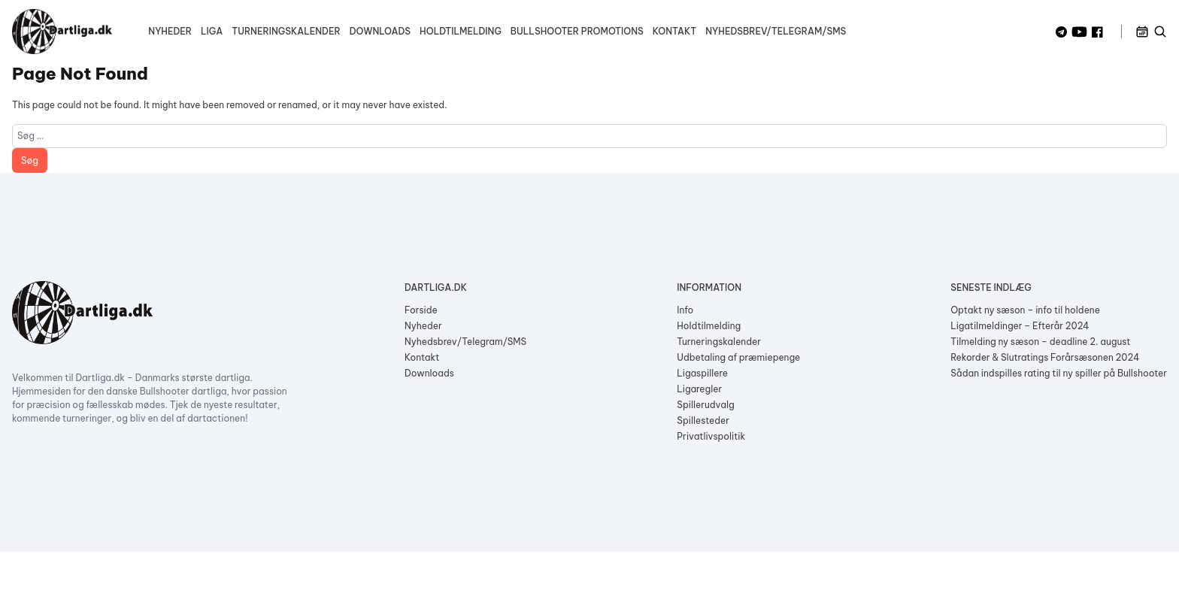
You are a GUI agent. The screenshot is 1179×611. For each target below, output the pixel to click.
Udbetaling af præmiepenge (738, 357)
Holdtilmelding (461, 31)
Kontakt (674, 31)
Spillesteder (703, 420)
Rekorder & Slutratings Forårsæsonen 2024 (1044, 357)
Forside (421, 310)
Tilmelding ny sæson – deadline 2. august (1040, 341)
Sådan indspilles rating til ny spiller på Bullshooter (1058, 373)
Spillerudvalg (705, 404)
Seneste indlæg (990, 287)
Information (709, 287)
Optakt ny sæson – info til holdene (1025, 310)
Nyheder (170, 31)
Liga (212, 31)
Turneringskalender (286, 31)
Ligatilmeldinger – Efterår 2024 (1019, 325)
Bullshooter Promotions (577, 31)
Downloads (380, 31)
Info (685, 310)
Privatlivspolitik (711, 436)
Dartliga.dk (436, 287)
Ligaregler (699, 389)
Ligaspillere (702, 373)
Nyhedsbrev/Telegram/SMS (775, 31)
